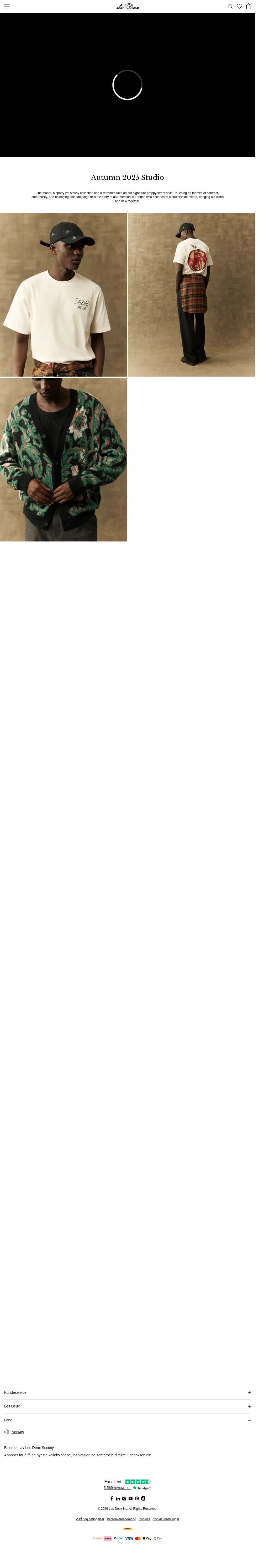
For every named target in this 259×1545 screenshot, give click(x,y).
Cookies (144, 1519)
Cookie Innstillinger (166, 1519)
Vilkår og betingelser (90, 1519)
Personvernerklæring (121, 1519)
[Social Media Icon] (112, 1498)
